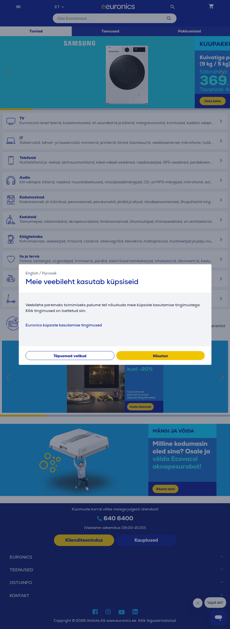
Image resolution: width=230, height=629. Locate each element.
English (32, 273)
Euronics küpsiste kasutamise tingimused (64, 325)
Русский (49, 273)
